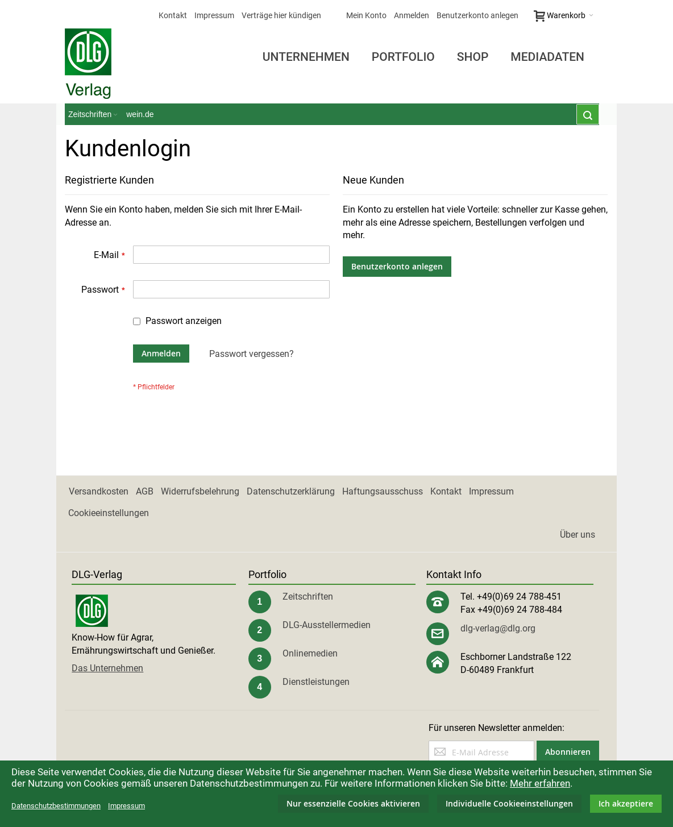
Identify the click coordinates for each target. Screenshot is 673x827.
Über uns (577, 534)
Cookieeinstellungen (108, 513)
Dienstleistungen (316, 681)
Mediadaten (547, 57)
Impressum (214, 15)
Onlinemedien (310, 653)
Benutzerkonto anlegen (477, 15)
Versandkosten (98, 491)
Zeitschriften (308, 596)
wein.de (139, 114)
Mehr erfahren (540, 783)
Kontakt (173, 15)
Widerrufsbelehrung (200, 491)
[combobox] (587, 114)
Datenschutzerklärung (291, 491)
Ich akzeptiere (626, 803)
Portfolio (403, 57)
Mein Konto (366, 15)
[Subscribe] (568, 752)
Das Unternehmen (107, 668)
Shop (472, 57)
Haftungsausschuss (382, 491)
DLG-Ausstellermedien (327, 625)
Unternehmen (306, 57)
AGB (144, 491)
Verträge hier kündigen (281, 15)
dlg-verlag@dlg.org (497, 628)
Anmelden (411, 15)
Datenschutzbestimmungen (56, 805)
